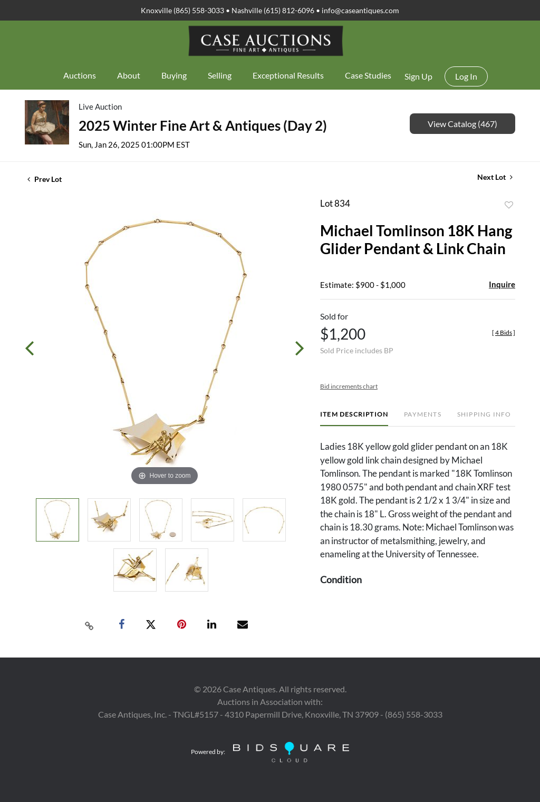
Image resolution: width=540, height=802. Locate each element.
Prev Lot (44, 179)
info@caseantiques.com (360, 10)
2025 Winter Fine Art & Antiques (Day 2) (203, 125)
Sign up (418, 76)
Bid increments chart (349, 386)
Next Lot (495, 176)
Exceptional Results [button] (288, 75)
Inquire (502, 284)
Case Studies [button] (368, 75)
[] (503, 332)
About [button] (128, 75)
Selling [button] (220, 75)
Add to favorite (509, 205)
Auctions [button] (79, 75)
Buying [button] (174, 75)
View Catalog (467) (462, 124)
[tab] (354, 418)
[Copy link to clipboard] (89, 625)
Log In (466, 76)
